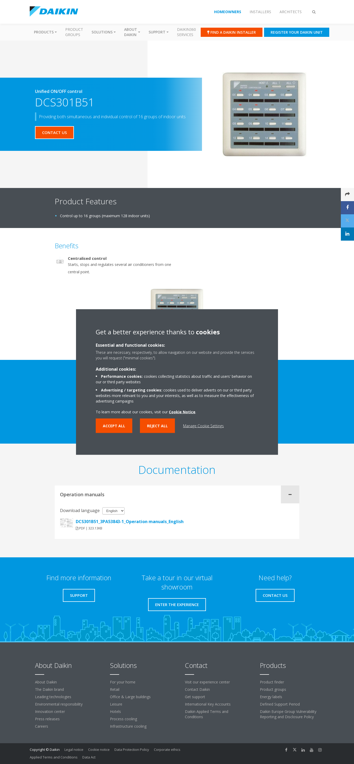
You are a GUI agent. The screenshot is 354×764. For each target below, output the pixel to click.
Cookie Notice (182, 411)
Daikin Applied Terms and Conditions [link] (206, 714)
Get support (195, 696)
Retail (114, 689)
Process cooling (123, 718)
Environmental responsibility (59, 704)
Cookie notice (99, 749)
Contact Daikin (197, 689)
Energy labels (271, 696)
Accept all (114, 425)
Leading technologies (53, 696)
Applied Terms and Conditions (54, 757)
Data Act (88, 757)
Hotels (115, 711)
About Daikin (46, 681)
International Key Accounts (208, 704)
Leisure (116, 704)
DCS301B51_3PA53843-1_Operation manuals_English (130, 521)
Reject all (157, 425)
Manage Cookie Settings (203, 425)
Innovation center (50, 711)
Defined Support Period (280, 704)
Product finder (272, 681)
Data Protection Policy (131, 749)
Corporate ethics (167, 749)
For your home (122, 681)
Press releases (47, 718)
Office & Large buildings (130, 696)
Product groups (74, 32)
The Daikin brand (49, 689)
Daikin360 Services (186, 32)
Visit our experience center (207, 681)
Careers (41, 726)
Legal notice (73, 749)
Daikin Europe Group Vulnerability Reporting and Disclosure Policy (288, 714)
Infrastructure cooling (128, 726)
